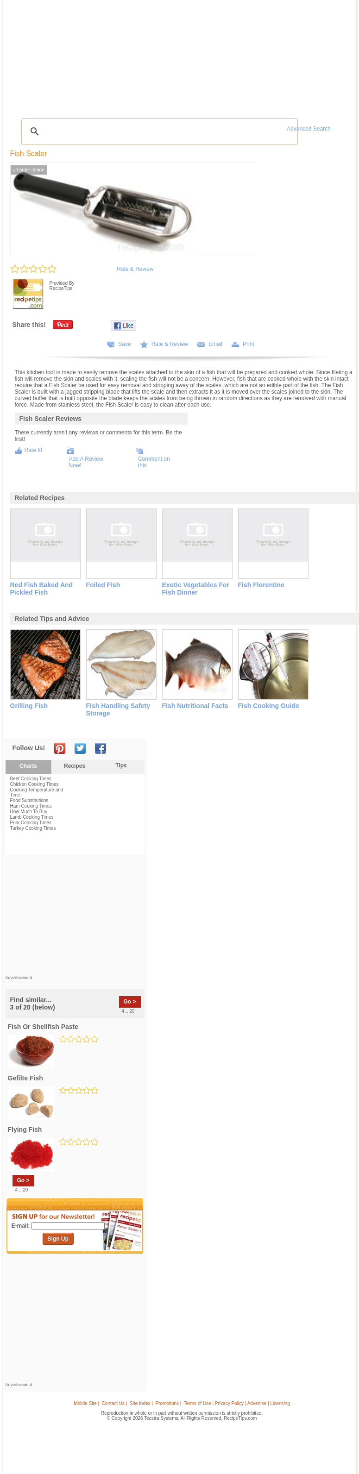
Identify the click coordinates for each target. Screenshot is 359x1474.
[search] (158, 131)
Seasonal (176, 54)
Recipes (25, 54)
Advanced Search (309, 128)
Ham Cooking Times (31, 806)
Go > (130, 1001)
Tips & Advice (56, 54)
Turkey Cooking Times (33, 828)
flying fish (25, 1129)
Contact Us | (114, 1403)
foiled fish (103, 585)
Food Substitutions (29, 800)
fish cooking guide (268, 705)
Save (124, 344)
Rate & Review (135, 269)
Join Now (315, 55)
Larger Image (28, 169)
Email (215, 344)
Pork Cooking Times (30, 822)
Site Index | (141, 1403)
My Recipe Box (210, 54)
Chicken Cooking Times (34, 784)
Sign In (336, 55)
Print (248, 344)
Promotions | (168, 1403)
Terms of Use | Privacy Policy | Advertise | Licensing (237, 1403)
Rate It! (34, 450)
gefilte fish (25, 1078)
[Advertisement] (181, 90)
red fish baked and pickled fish (41, 588)
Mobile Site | (86, 1403)
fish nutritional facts (195, 705)
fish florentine (261, 585)
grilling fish (29, 705)
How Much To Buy (28, 811)
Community (146, 54)
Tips (120, 765)
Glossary (91, 54)
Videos (118, 54)
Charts (28, 766)
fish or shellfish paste (43, 1026)
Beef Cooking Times (31, 778)
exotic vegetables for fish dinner (196, 588)
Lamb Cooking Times (32, 817)
